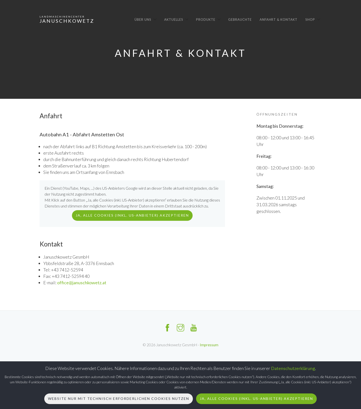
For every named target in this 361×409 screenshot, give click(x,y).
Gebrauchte (240, 19)
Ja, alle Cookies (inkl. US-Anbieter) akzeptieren (256, 398)
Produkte (205, 19)
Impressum (209, 345)
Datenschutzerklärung (293, 368)
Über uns (143, 19)
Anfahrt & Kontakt (278, 19)
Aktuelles (173, 19)
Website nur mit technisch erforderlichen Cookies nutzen (118, 398)
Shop (310, 19)
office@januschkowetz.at (81, 282)
